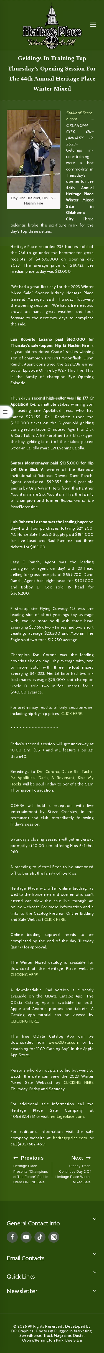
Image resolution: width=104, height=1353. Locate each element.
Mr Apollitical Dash (29, 777)
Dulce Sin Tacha (77, 771)
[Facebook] (12, 1237)
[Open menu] (93, 24)
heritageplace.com (67, 1116)
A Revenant (63, 777)
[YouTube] (26, 1237)
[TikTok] (39, 1237)
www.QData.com (65, 1042)
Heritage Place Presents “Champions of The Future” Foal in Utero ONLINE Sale (31, 1169)
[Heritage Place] (52, 25)
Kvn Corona (48, 771)
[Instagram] (53, 1237)
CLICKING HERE (24, 974)
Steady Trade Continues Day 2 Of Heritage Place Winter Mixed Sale (73, 1169)
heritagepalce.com (70, 1137)
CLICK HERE (71, 713)
